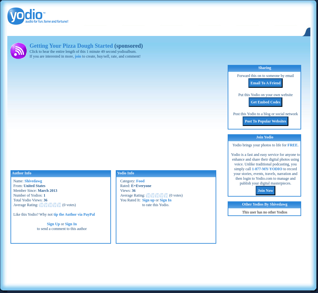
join (78, 56)
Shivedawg (33, 181)
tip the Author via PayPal (74, 214)
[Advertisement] (158, 262)
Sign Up (53, 224)
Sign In (71, 224)
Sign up (148, 200)
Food (140, 181)
